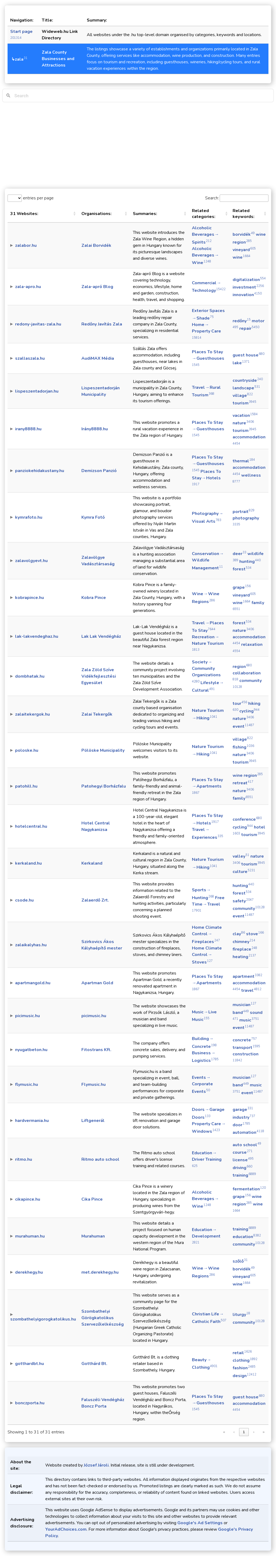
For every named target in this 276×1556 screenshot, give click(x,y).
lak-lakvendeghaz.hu (36, 636)
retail (242, 1353)
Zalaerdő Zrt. (95, 900)
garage (243, 1110)
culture (244, 872)
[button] (74, 213)
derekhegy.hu (29, 1272)
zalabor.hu (26, 245)
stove (255, 934)
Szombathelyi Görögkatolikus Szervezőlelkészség (102, 1317)
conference (247, 819)
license (243, 1160)
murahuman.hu (30, 1236)
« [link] (224, 1432)
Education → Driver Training (207, 1159)
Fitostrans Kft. (96, 1050)
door (241, 1125)
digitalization (249, 280)
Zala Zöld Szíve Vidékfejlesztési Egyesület (98, 676)
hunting (250, 561)
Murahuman (93, 1236)
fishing (243, 747)
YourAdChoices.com (66, 1529)
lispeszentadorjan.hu (36, 391)
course (243, 1152)
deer (239, 554)
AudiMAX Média (97, 358)
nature (243, 423)
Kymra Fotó (93, 517)
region (242, 667)
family (243, 798)
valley (241, 856)
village (243, 395)
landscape (246, 388)
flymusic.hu (26, 1084)
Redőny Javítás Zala (101, 324)
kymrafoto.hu (28, 517)
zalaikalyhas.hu (31, 945)
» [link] (263, 1432)
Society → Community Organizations (206, 671)
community (249, 909)
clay (239, 934)
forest (242, 569)
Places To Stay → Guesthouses (208, 358)
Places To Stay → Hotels (206, 477)
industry (244, 1117)
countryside (248, 380)
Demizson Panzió (99, 471)
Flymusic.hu (93, 1084)
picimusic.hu (27, 1016)
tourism (244, 403)
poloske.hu (26, 750)
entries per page (38, 198)
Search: (212, 198)
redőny (242, 321)
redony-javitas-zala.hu (38, 324)
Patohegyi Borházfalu (103, 786)
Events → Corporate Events (202, 1084)
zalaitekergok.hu (32, 714)
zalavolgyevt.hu (31, 561)
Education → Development (206, 1236)
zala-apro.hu (28, 287)
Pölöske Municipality (103, 750)
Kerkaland (91, 863)
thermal (244, 461)
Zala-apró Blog (97, 287)
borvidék (244, 234)
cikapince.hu (27, 1199)
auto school (247, 1145)
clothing (245, 1360)
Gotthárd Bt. (94, 1364)
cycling (249, 711)
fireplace (245, 949)
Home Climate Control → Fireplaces (207, 934)
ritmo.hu (23, 1159)
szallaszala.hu (30, 358)
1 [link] (244, 1432)
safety (243, 901)
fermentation (249, 1189)
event (243, 726)
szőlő (240, 1261)
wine (241, 257)
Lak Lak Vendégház (101, 636)
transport (246, 1048)
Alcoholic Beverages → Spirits (205, 235)
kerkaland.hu (28, 863)
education (247, 1237)
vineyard (244, 250)
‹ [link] (233, 1432)
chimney (244, 942)
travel (251, 990)
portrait (243, 512)
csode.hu (24, 900)
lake (241, 363)
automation (248, 1132)
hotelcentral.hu (31, 826)
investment (248, 287)
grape (242, 587)
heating (244, 957)
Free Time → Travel (208, 904)
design (244, 1376)
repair (249, 328)
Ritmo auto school (100, 1159)
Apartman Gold (97, 983)
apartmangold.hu (32, 983)
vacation (245, 415)
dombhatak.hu (29, 676)
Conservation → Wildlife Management (208, 561)
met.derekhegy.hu (100, 1272)
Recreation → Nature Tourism (208, 643)
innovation (247, 295)
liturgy (241, 1315)
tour (240, 703)
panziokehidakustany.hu (39, 471)
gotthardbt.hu (29, 1364)
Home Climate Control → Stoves (207, 955)
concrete (245, 1040)
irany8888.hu (28, 429)
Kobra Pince (93, 598)
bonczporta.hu (29, 1403)
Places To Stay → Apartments (207, 786)
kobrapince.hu (29, 598)
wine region (248, 775)
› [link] (253, 1432)
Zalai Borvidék (96, 245)
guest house (248, 355)
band (241, 1013)
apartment (247, 976)
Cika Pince (92, 1199)
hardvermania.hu (32, 1121)
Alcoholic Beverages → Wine (205, 256)
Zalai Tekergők (96, 714)
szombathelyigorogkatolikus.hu (43, 1319)
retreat (243, 783)
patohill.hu (26, 786)
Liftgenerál (93, 1121)
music (249, 1020)
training (244, 1175)
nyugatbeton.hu (31, 1050)
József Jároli (96, 1465)
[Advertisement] (138, 145)
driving (242, 1168)
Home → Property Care (206, 330)
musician (244, 1005)
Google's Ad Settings (200, 1523)
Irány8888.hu (94, 429)
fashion (244, 1368)
